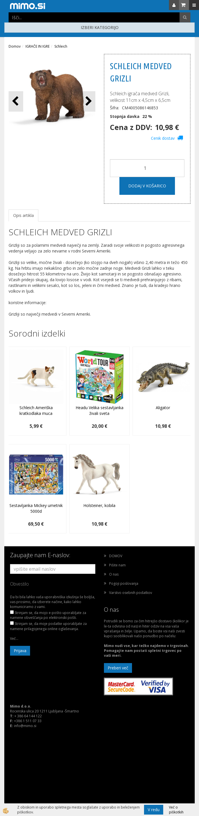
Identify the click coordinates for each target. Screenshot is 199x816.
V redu (153, 809)
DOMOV (115, 555)
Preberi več (118, 668)
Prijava (20, 650)
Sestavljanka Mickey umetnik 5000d (36, 508)
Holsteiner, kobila (99, 505)
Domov (15, 46)
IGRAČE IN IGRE (37, 46)
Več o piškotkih (176, 810)
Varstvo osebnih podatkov (130, 592)
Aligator (163, 407)
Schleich (60, 46)
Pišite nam (117, 565)
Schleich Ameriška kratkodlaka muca (36, 410)
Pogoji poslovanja (123, 583)
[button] (88, 101)
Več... (14, 638)
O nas (114, 574)
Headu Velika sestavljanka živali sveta (99, 410)
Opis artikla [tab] (23, 215)
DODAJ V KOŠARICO (147, 186)
